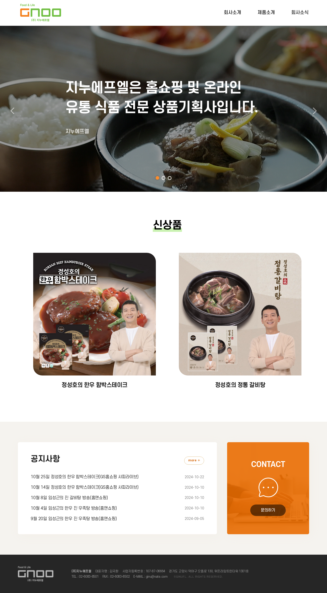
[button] (11, 109)
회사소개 (232, 12)
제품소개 (266, 12)
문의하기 (268, 510)
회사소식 (300, 12)
